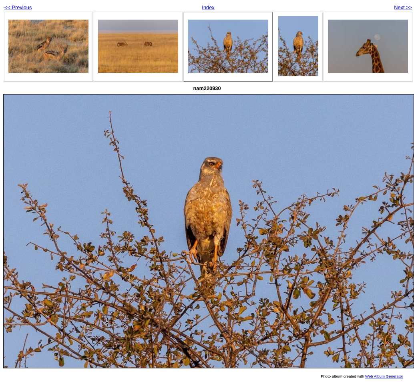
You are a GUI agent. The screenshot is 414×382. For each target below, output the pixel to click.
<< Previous (18, 7)
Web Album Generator (384, 376)
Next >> (403, 7)
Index (208, 7)
